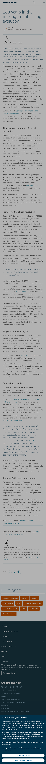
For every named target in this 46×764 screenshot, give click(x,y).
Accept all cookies (23, 755)
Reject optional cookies (23, 760)
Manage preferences (9, 748)
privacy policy (12, 742)
